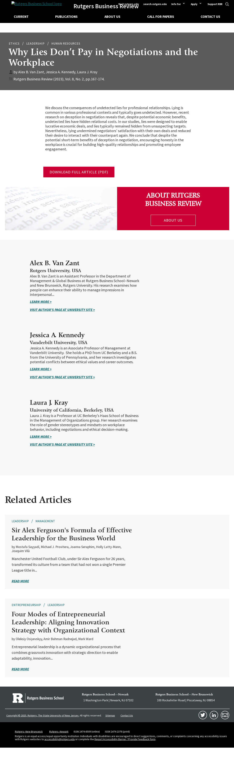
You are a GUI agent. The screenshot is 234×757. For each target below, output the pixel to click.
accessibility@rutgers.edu (59, 748)
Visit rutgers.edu (128, 4)
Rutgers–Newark (58, 740)
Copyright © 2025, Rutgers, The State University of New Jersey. (42, 724)
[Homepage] (31, 6)
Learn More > (92, 302)
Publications (66, 16)
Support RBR (215, 4)
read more (20, 590)
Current (21, 16)
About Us (112, 16)
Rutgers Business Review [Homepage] (107, 6)
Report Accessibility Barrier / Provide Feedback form (124, 748)
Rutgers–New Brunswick (29, 740)
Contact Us (210, 16)
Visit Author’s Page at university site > (114, 310)
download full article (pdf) (79, 172)
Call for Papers (160, 16)
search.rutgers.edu (155, 4)
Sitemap (110, 724)
